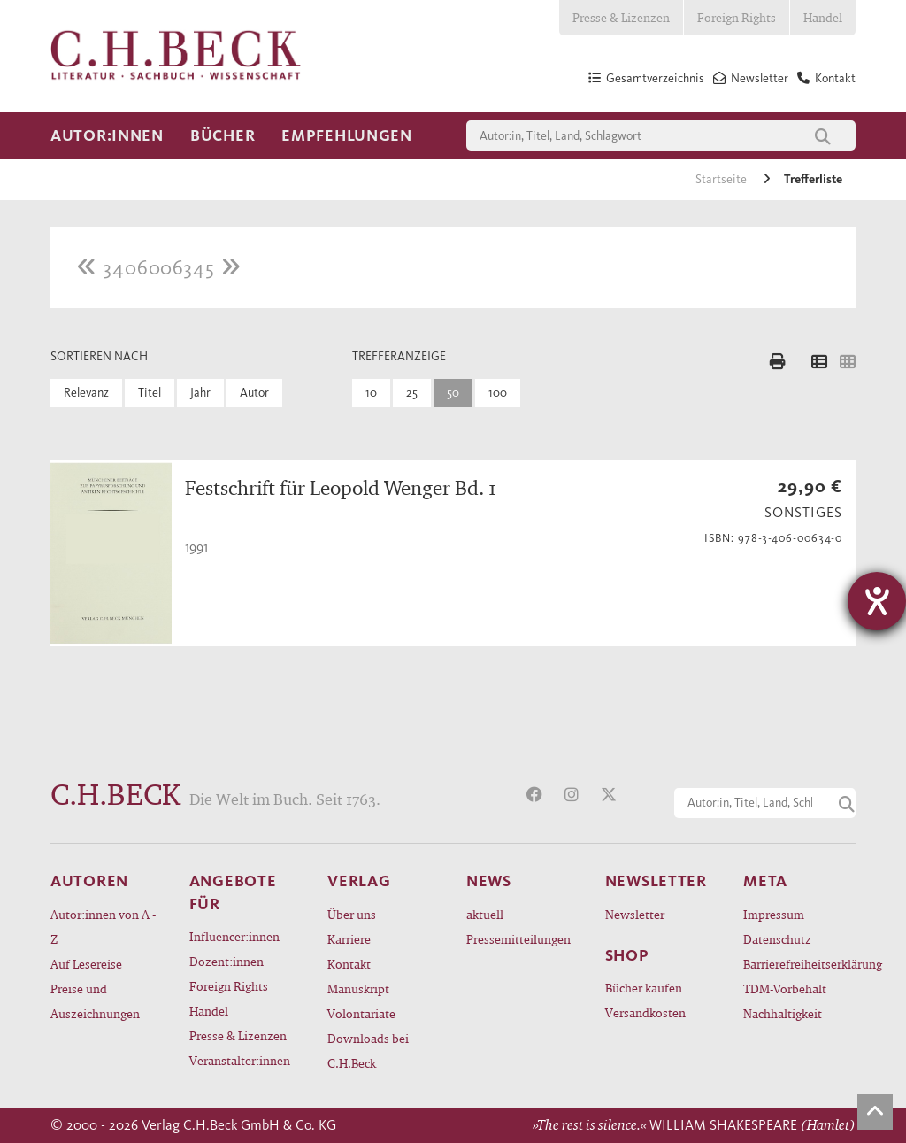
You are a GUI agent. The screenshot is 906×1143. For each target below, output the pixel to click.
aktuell (484, 914)
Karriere (349, 938)
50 (453, 392)
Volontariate (361, 1013)
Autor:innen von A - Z (103, 926)
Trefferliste (813, 179)
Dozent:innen (226, 961)
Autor (254, 392)
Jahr (200, 392)
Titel (149, 392)
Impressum (773, 914)
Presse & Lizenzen (621, 17)
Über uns (351, 914)
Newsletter (634, 914)
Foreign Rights (736, 17)
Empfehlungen (346, 135)
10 (371, 392)
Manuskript (358, 988)
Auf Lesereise (86, 963)
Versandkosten (645, 1012)
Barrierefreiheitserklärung (799, 963)
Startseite (722, 179)
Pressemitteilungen (518, 938)
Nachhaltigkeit (782, 1013)
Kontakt (349, 963)
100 (497, 392)
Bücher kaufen (643, 987)
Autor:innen (107, 135)
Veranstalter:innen (239, 1060)
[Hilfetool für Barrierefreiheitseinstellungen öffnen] (877, 601)
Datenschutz (777, 938)
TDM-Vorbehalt (784, 988)
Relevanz (86, 392)
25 (412, 392)
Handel (822, 17)
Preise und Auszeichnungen (95, 1001)
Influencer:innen (234, 936)
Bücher (222, 135)
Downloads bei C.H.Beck (368, 1050)
